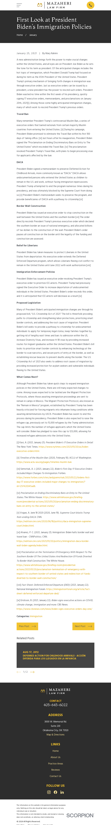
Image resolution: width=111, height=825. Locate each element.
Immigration (36, 616)
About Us (55, 757)
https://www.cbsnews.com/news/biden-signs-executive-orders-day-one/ (54, 609)
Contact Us (55, 776)
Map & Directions (55, 735)
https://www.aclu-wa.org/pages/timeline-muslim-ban (44, 462)
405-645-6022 (55, 705)
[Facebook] (55, 792)
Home (55, 751)
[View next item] (32, 672)
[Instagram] (49, 792)
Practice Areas (55, 764)
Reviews (55, 770)
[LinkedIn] (62, 792)
